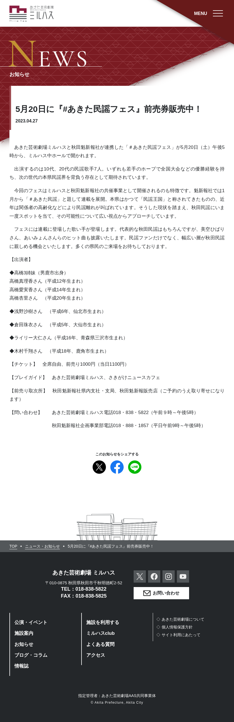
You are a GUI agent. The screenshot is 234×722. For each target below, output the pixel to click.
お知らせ (23, 644)
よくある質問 (100, 644)
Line (134, 467)
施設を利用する (102, 622)
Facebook (117, 467)
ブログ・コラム (30, 655)
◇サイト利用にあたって (178, 635)
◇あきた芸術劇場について (180, 619)
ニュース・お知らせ (42, 546)
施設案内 (23, 633)
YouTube (183, 576)
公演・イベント (30, 622)
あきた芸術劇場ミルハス (31, 14)
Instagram (168, 576)
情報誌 (21, 666)
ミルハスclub (100, 633)
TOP (13, 546)
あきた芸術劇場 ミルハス (83, 573)
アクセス (95, 655)
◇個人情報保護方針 (174, 627)
